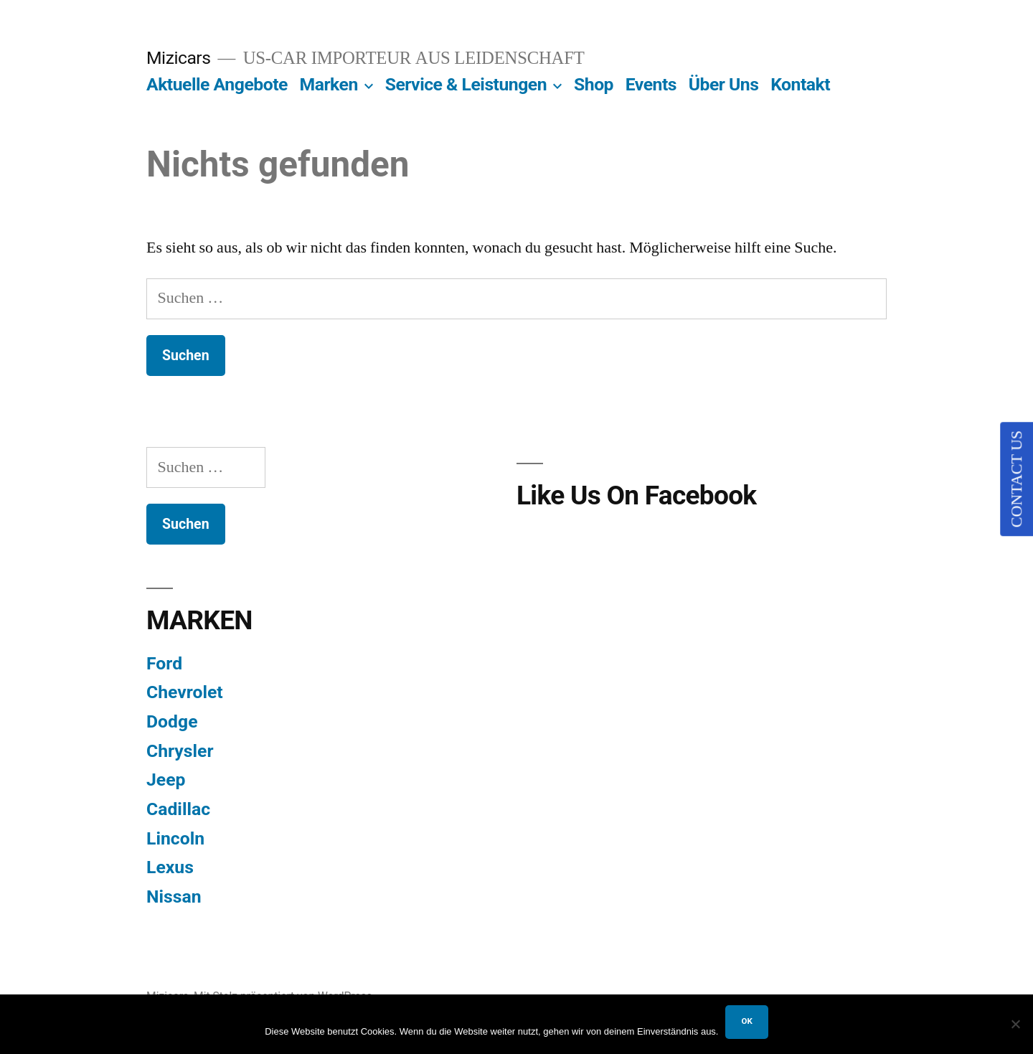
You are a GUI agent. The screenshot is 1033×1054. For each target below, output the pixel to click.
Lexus (170, 867)
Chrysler (180, 750)
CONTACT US (1016, 478)
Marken (329, 84)
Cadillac (178, 809)
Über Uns (724, 84)
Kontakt (800, 84)
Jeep (165, 779)
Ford (164, 663)
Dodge (172, 721)
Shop (593, 84)
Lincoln (175, 838)
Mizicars (178, 57)
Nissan (174, 896)
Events (651, 84)
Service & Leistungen (466, 84)
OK (746, 1021)
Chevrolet (184, 692)
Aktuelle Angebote (217, 84)
